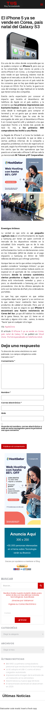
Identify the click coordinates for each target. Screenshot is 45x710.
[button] (41, 4)
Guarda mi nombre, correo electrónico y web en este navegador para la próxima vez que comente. (21, 429)
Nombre (6, 392)
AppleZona (10, 327)
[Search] (41, 586)
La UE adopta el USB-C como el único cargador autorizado (23, 671)
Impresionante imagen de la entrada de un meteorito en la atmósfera (25, 676)
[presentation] (17, 439)
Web (3, 413)
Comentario (8, 361)
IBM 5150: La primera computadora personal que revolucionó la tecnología (24, 665)
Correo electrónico (11, 403)
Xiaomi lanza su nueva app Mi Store (22, 681)
